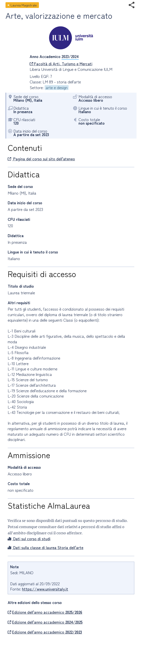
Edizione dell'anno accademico (45, 612)
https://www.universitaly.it (45, 589)
